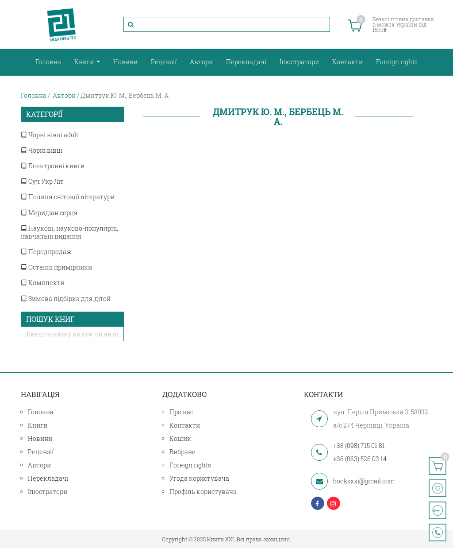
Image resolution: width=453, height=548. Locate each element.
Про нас (181, 412)
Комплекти (43, 282)
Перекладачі (246, 62)
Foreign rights (397, 62)
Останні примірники (56, 267)
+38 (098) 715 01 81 (359, 445)
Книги (84, 62)
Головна (48, 62)
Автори (201, 62)
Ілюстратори (299, 62)
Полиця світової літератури (68, 197)
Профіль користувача (203, 491)
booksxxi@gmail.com (364, 481)
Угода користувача (199, 478)
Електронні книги (52, 166)
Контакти (347, 62)
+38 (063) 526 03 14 (360, 459)
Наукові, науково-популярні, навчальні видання (69, 232)
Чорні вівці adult (49, 135)
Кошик (180, 438)
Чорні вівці (41, 150)
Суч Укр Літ (42, 181)
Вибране (182, 452)
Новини (125, 62)
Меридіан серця (49, 212)
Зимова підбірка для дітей (66, 298)
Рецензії (164, 62)
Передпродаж (46, 251)
